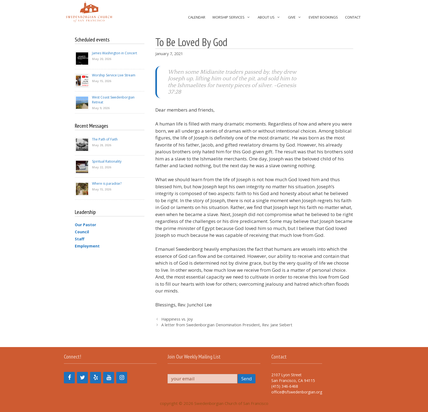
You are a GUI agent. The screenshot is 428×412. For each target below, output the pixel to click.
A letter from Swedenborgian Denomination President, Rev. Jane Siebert (226, 324)
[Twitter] (82, 377)
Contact (353, 17)
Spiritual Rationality (106, 161)
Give (296, 17)
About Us (271, 17)
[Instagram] (121, 377)
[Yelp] (95, 377)
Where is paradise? (106, 183)
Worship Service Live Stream (113, 75)
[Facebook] (69, 377)
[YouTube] (108, 377)
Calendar (196, 17)
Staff (79, 238)
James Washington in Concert (114, 53)
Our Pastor (85, 224)
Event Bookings (323, 17)
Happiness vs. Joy (177, 319)
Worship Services (233, 17)
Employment (87, 246)
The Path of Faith (105, 139)
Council (82, 231)
